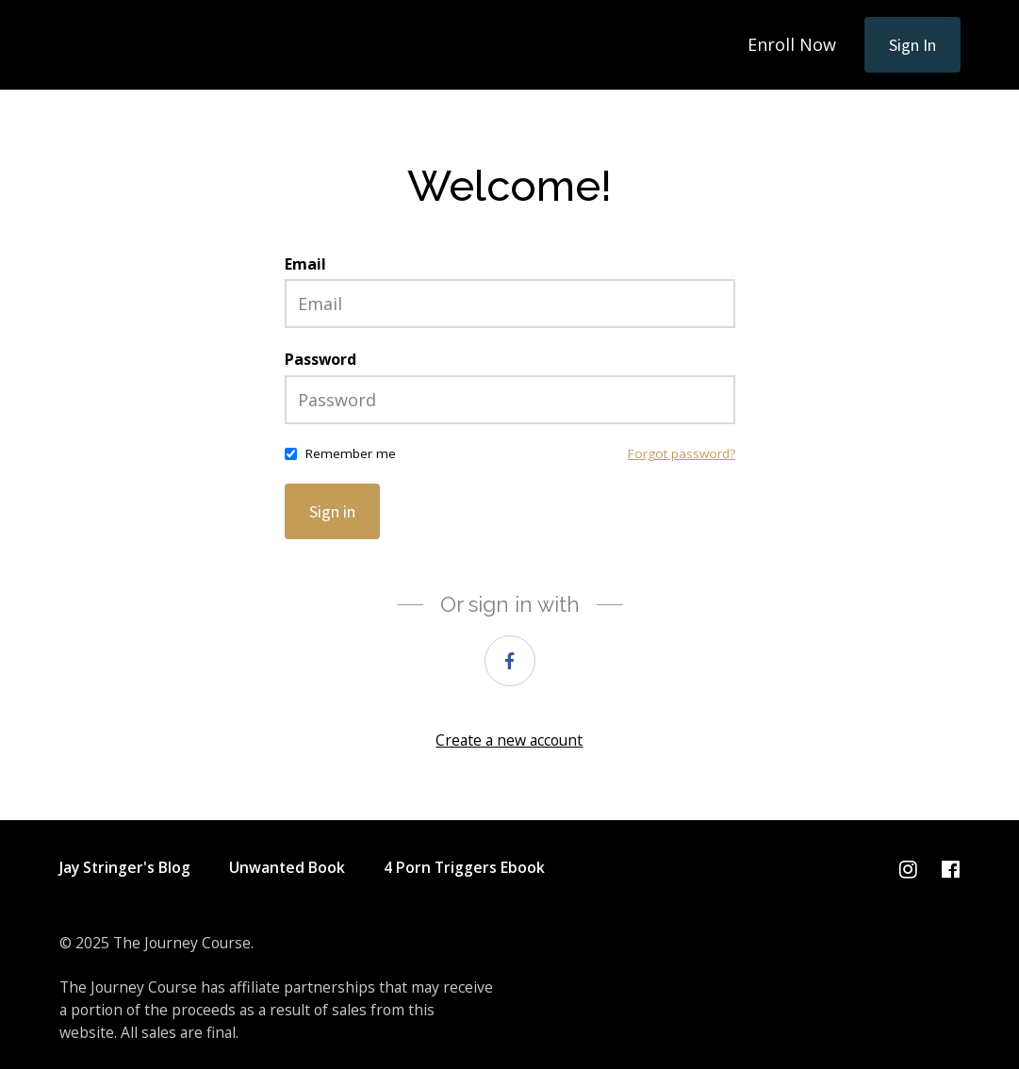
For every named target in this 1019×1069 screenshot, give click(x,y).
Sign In (912, 45)
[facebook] (510, 660)
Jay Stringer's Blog (124, 867)
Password (320, 359)
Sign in (332, 511)
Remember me (350, 453)
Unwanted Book (287, 867)
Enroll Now (792, 44)
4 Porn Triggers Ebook (464, 867)
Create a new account (509, 740)
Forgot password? (681, 453)
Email (305, 264)
